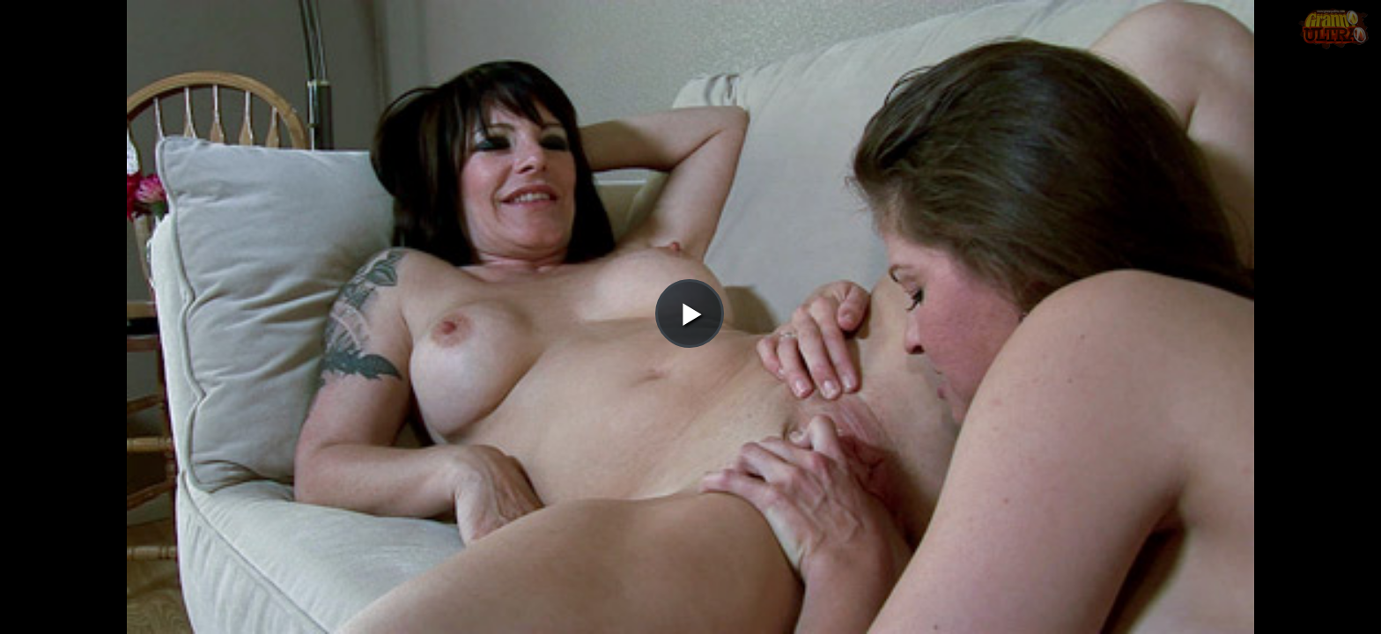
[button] (689, 62)
